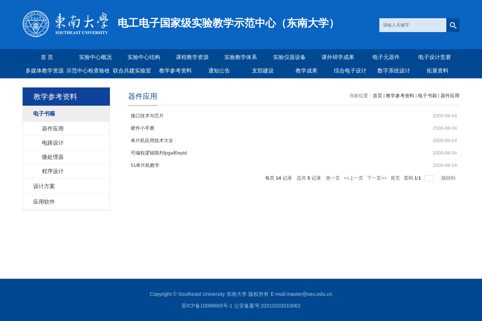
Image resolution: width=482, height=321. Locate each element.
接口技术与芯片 (147, 115)
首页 (377, 95)
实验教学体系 (240, 57)
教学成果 (306, 70)
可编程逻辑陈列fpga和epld (159, 153)
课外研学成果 (337, 57)
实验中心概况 (95, 57)
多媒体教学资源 (44, 70)
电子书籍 (427, 95)
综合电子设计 (350, 70)
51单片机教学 (145, 165)
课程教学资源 (192, 57)
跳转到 (449, 178)
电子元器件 (386, 57)
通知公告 (219, 70)
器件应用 (449, 95)
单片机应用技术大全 (152, 140)
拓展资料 (438, 70)
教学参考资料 (175, 70)
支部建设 (263, 70)
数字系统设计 (394, 70)
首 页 (47, 57)
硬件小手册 (142, 128)
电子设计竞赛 (434, 57)
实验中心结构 (143, 57)
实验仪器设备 (289, 57)
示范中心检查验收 (88, 70)
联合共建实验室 (132, 70)
